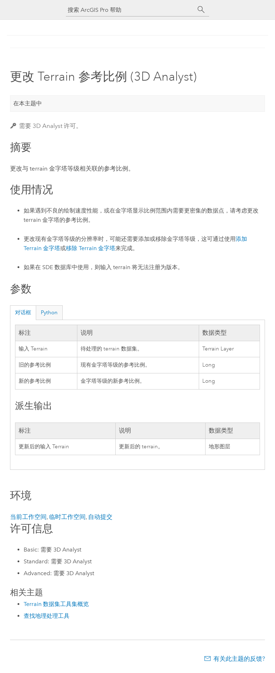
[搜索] (201, 9)
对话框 (23, 312)
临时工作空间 (67, 516)
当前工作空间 (28, 516)
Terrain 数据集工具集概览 (56, 604)
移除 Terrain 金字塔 (90, 248)
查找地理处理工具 (46, 615)
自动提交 (100, 516)
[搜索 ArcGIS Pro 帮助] (130, 10)
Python (49, 312)
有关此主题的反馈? (239, 658)
